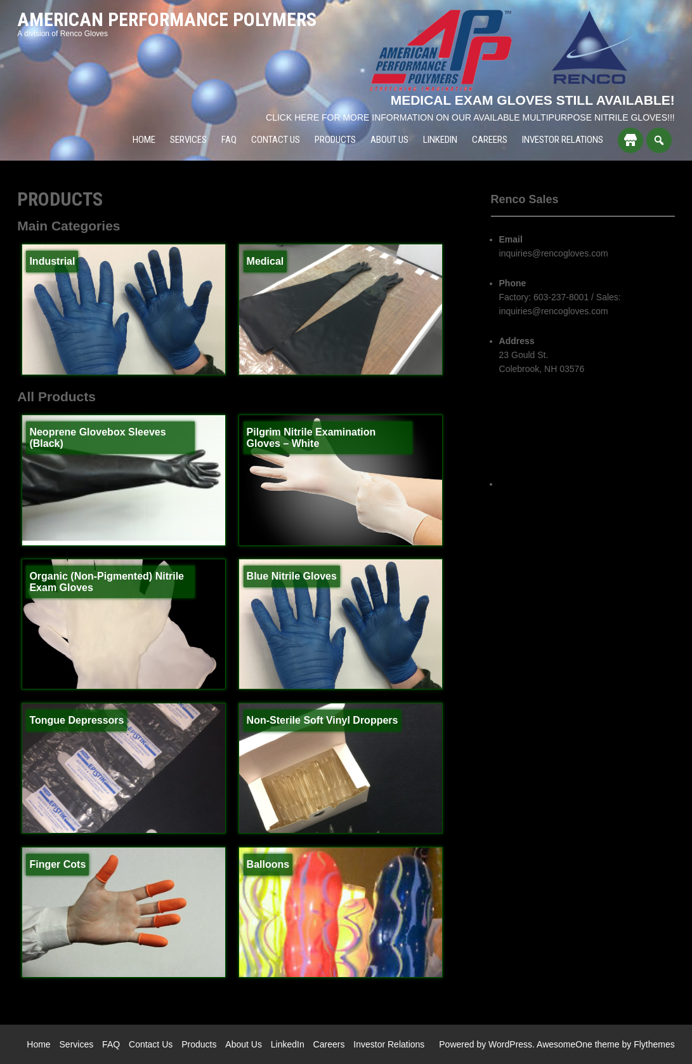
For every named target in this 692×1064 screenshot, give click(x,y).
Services (188, 139)
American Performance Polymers (167, 19)
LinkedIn (440, 139)
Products (335, 139)
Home (144, 139)
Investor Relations (562, 139)
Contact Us (275, 139)
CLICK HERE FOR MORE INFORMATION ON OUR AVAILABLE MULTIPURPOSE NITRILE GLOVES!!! (470, 117)
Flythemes (654, 1044)
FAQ (229, 139)
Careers (489, 139)
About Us (389, 139)
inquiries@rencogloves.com (553, 253)
